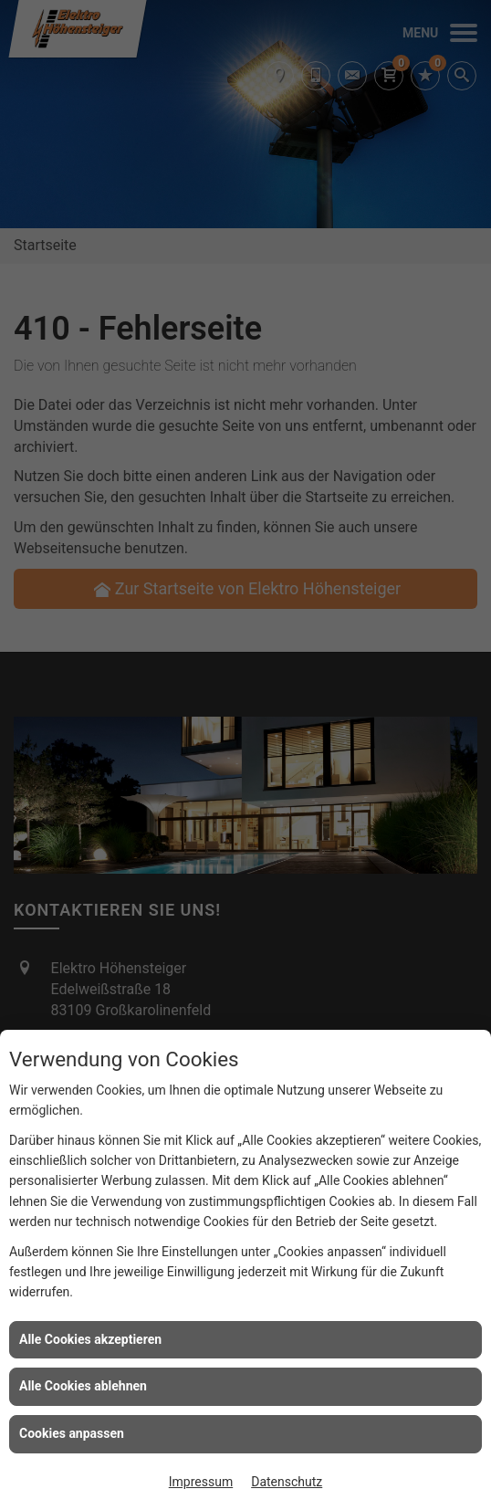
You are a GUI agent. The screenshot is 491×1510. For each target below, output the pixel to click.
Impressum (201, 1481)
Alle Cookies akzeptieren (90, 1339)
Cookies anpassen (71, 1433)
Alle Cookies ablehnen (83, 1386)
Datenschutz (286, 1481)
